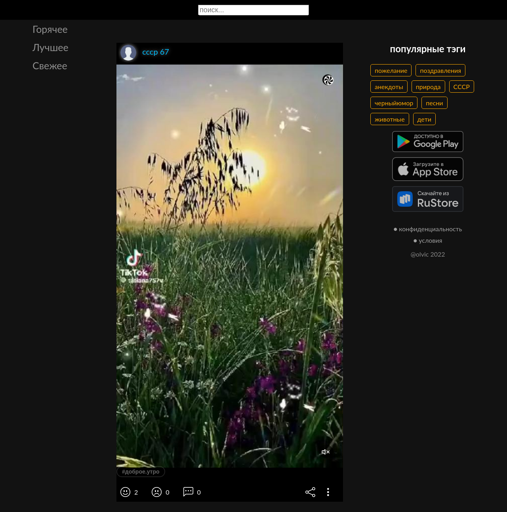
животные (390, 119)
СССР (462, 86)
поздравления (440, 70)
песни (434, 103)
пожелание (391, 70)
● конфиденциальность (428, 228)
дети (424, 119)
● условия (428, 240)
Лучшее (50, 47)
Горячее (50, 29)
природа (428, 86)
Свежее (49, 65)
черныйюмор (394, 103)
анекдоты (389, 86)
